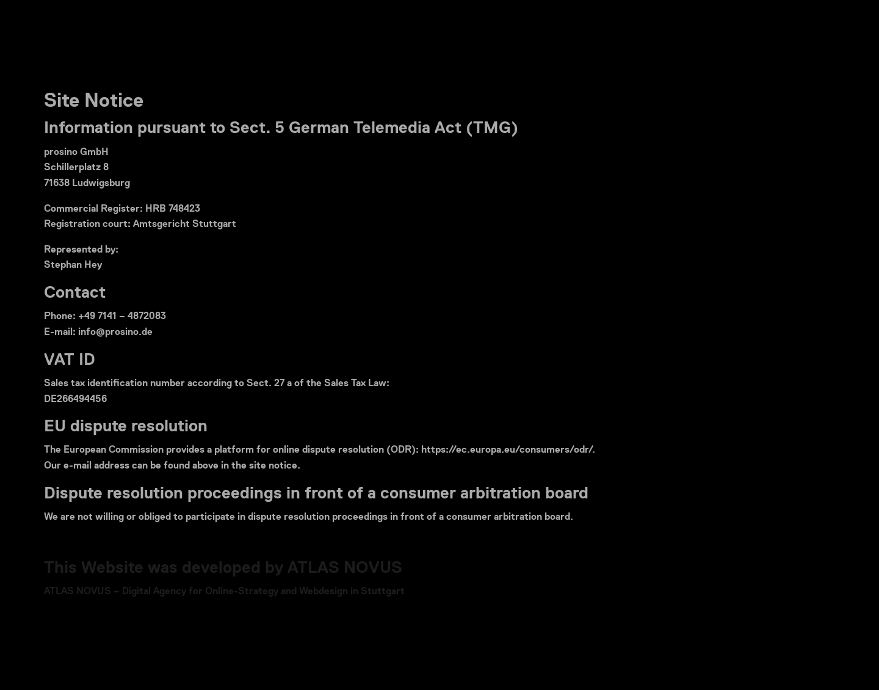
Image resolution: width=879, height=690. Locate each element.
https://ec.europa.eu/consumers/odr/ (506, 450)
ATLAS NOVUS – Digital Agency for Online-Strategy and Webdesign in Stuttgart (224, 592)
